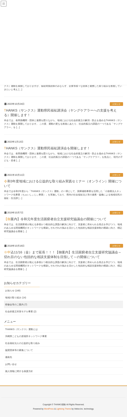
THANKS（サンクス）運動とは (21, 329)
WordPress (49, 409)
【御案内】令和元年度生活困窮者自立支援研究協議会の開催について (55, 219)
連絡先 (8, 357)
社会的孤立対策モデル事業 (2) (20, 311)
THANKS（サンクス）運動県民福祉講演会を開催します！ (47, 148)
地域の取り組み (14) (15, 297)
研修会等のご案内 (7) (16, 304)
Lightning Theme (63, 409)
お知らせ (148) (13, 290)
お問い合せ (11, 364)
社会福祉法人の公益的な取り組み (22, 343)
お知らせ (116, 104)
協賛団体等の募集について (19, 350)
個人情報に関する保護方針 (19, 371)
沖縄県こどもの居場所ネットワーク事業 (26, 336)
